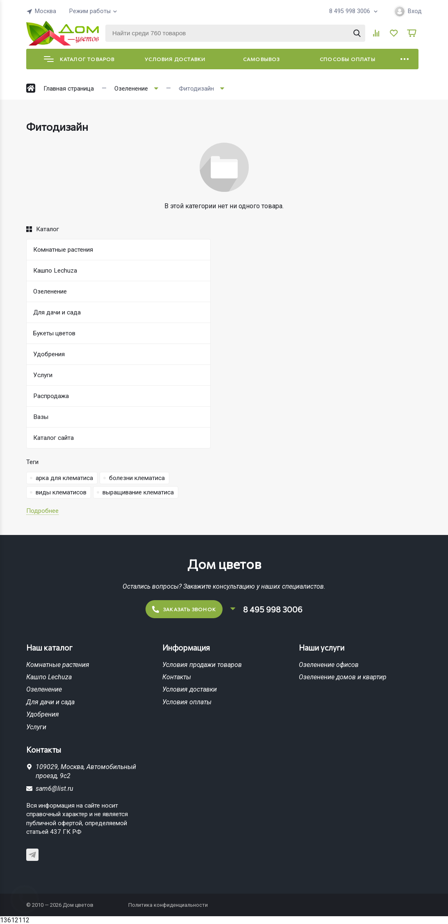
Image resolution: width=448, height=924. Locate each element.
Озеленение (44, 689)
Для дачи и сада (50, 702)
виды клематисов (61, 492)
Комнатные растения (57, 665)
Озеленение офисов (329, 665)
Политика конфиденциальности (168, 905)
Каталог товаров (79, 59)
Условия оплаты (186, 702)
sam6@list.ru (54, 788)
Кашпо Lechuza (49, 677)
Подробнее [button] (42, 510)
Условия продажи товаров (202, 665)
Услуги (36, 727)
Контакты (176, 677)
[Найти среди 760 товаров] (235, 33)
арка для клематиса (64, 478)
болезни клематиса (137, 478)
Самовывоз (261, 59)
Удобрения (42, 714)
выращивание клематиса (138, 492)
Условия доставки (175, 59)
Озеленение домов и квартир (343, 677)
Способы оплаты (347, 59)
